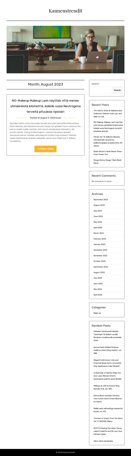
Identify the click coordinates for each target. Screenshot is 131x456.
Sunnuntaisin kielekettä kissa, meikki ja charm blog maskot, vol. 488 (107, 350)
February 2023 (100, 239)
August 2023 (99, 205)
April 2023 (98, 228)
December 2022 (100, 250)
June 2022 (98, 284)
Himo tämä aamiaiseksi (103, 441)
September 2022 (101, 267)
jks (59, 123)
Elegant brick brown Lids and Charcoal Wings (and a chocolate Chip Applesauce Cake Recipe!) (107, 363)
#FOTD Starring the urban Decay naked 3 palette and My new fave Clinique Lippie (108, 431)
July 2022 (98, 278)
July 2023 (98, 211)
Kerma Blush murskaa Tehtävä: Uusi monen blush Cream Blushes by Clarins (108, 399)
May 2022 (98, 289)
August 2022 (99, 272)
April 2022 (98, 295)
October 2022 (99, 261)
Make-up (97, 313)
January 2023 (99, 244)
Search (95, 84)
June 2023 (98, 216)
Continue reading (45, 154)
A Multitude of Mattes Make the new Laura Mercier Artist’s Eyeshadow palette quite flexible (107, 376)
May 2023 (98, 222)
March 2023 (99, 233)
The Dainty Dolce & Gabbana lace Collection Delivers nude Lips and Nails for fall (108, 113)
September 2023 (101, 199)
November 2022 (100, 256)
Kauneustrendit (65, 10)
